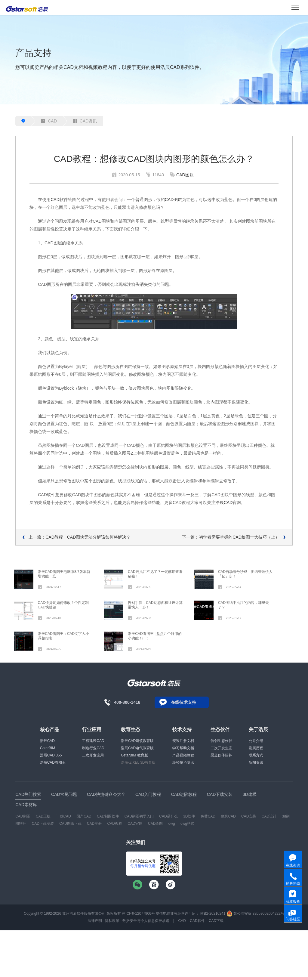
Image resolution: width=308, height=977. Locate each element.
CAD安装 (248, 816)
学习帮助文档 (183, 748)
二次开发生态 (221, 748)
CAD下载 (216, 921)
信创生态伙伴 (221, 741)
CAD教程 (114, 823)
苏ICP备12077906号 (138, 913)
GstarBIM (47, 748)
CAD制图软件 (108, 816)
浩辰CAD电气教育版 (137, 748)
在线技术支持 (183, 702)
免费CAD (208, 816)
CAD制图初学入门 (139, 816)
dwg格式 (187, 823)
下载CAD (63, 816)
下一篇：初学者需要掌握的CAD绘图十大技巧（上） (230, 537)
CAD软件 (197, 921)
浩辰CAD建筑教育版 (137, 741)
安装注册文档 (183, 741)
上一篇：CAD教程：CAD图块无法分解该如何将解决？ (80, 537)
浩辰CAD (224, 502)
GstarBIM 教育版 (134, 755)
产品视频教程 (183, 755)
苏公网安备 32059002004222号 (255, 913)
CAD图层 (173, 199)
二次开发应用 (93, 755)
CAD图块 (185, 174)
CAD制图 (22, 816)
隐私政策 (112, 921)
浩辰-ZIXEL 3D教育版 (138, 762)
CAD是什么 (168, 816)
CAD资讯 (85, 121)
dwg (171, 823)
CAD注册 (94, 823)
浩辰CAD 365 (51, 755)
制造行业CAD (93, 748)
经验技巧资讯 (183, 762)
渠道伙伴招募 (221, 755)
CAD (49, 121)
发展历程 (256, 748)
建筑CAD (228, 816)
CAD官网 (135, 823)
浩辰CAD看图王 (53, 762)
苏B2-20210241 (212, 913)
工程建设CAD (93, 741)
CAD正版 (43, 816)
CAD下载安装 (43, 823)
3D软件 (189, 816)
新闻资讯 (256, 762)
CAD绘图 (155, 823)
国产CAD (83, 816)
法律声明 (95, 921)
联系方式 (256, 755)
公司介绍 (256, 741)
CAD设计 (269, 816)
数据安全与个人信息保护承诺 (145, 921)
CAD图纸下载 (70, 823)
